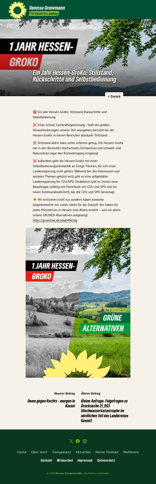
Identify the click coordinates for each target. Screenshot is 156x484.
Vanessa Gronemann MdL (68, 473)
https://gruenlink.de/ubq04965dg (55, 220)
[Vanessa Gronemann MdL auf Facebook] (141, 4)
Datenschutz (106, 460)
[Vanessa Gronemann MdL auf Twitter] (137, 4)
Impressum (85, 460)
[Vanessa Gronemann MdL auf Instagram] (146, 4)
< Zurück (114, 96)
